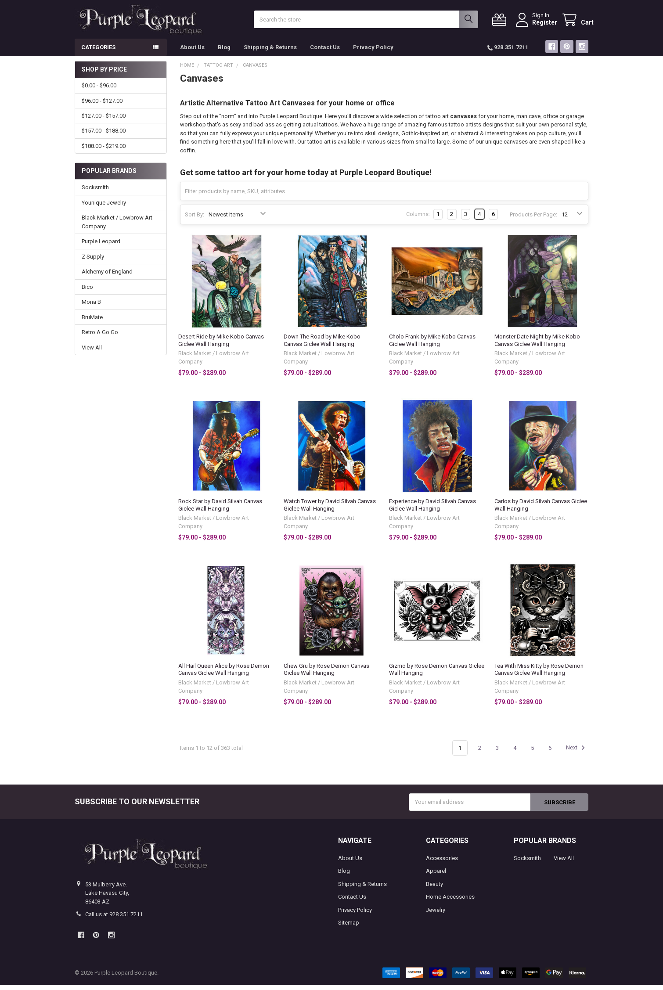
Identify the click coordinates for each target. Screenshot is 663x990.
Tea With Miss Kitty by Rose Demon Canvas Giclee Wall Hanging (539, 674)
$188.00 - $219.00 (104, 151)
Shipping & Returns (270, 52)
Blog (224, 52)
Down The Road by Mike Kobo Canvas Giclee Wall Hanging (322, 345)
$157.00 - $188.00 (104, 136)
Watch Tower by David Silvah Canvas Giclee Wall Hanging (330, 510)
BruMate (92, 322)
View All (92, 352)
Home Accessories (450, 902)
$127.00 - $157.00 (104, 121)
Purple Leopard (101, 246)
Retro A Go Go (100, 337)
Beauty (434, 889)
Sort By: (194, 219)
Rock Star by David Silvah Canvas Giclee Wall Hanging (220, 510)
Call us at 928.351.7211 (114, 919)
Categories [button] (98, 52)
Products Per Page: (533, 219)
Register (539, 25)
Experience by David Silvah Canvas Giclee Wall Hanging (432, 510)
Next (576, 753)
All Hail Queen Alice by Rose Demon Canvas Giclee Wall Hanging (223, 674)
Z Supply (93, 262)
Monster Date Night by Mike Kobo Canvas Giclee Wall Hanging (537, 345)
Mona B (91, 307)
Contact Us (325, 52)
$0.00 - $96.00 (99, 90)
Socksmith (95, 192)
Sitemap (348, 928)
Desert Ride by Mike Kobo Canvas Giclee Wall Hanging (221, 345)
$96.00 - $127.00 (102, 105)
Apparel (436, 876)
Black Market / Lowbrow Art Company (117, 227)
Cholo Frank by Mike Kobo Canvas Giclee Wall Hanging (432, 345)
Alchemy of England (107, 277)
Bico (87, 292)
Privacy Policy (373, 52)
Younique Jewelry (104, 208)
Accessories (442, 863)
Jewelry (435, 914)
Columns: (418, 219)
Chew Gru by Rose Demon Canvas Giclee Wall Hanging (326, 674)
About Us (192, 52)
